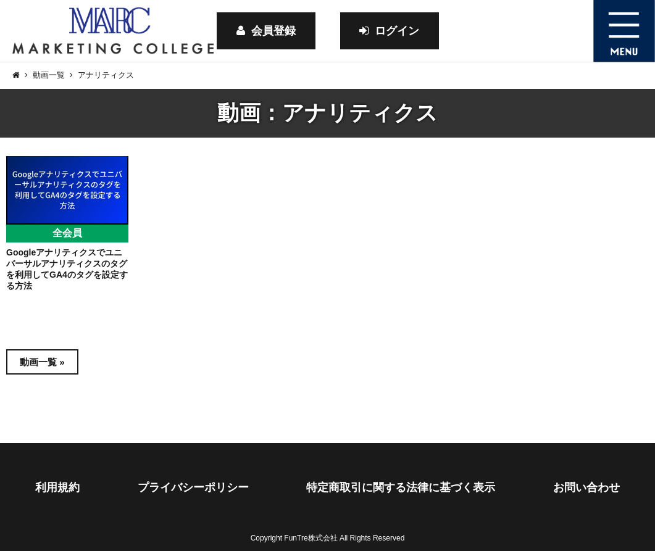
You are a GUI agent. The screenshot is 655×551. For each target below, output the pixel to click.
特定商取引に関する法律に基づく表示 (400, 487)
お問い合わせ (586, 487)
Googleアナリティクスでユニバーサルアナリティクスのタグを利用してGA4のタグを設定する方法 (67, 269)
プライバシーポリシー (193, 487)
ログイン (389, 31)
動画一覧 (49, 75)
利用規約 (57, 487)
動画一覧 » (42, 362)
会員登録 (266, 31)
